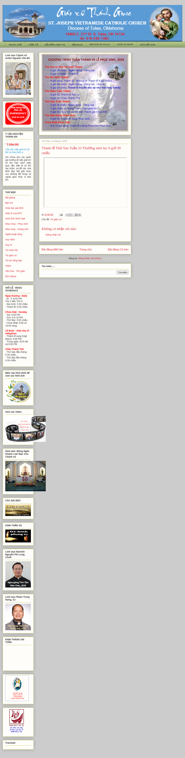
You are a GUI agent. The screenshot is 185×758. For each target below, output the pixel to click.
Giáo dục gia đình (14, 208)
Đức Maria (10, 276)
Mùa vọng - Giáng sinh (17, 229)
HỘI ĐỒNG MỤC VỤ (55, 44)
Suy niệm (10, 239)
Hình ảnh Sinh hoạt (15, 218)
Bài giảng (10, 197)
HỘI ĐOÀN (77, 44)
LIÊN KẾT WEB (147, 44)
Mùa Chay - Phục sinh (16, 224)
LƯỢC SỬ (33, 44)
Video (8, 265)
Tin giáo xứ (56, 219)
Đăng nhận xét (53, 234)
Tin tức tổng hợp (13, 260)
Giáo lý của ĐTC (13, 213)
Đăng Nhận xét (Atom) (89, 258)
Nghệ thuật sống (13, 234)
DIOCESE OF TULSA (99, 44)
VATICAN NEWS (125, 44)
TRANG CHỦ (15, 44)
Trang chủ (85, 249)
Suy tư (8, 244)
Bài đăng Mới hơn (52, 249)
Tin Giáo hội (11, 250)
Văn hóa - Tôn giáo (15, 271)
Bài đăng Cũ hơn (118, 249)
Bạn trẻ (9, 203)
